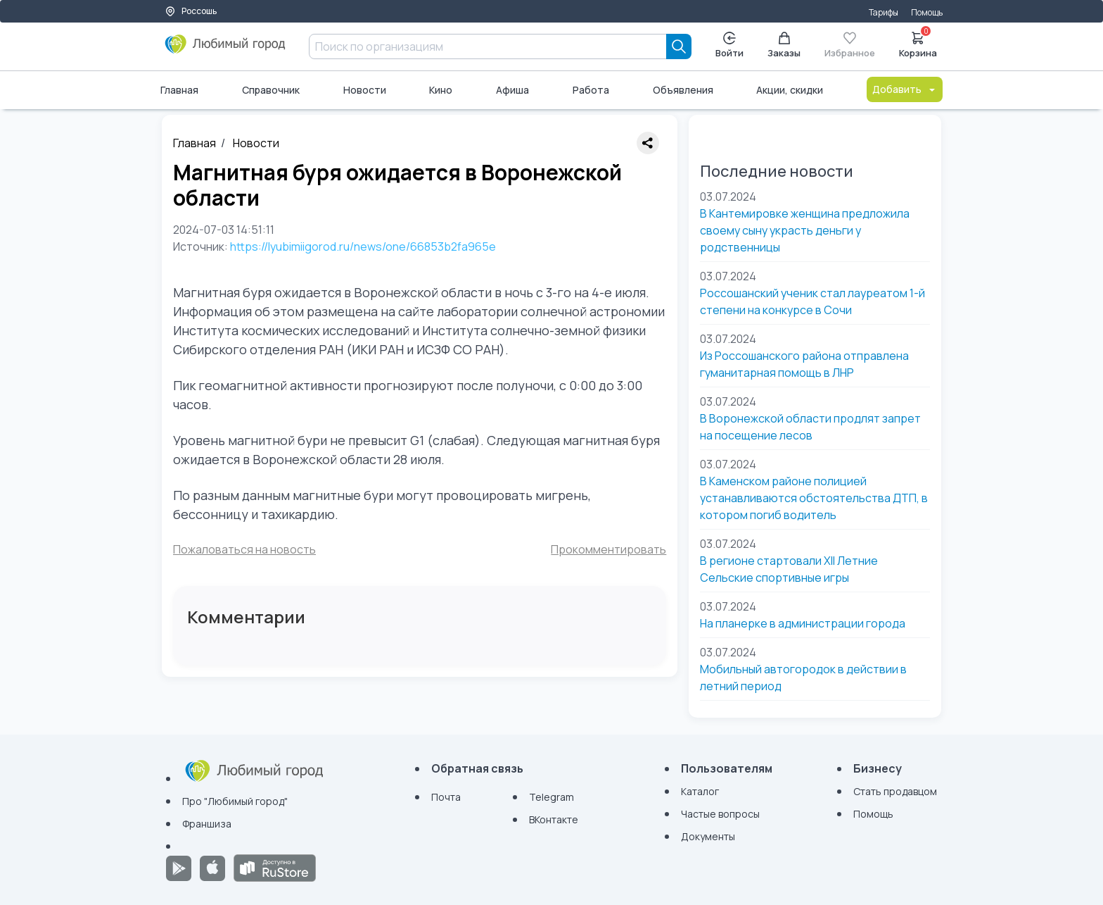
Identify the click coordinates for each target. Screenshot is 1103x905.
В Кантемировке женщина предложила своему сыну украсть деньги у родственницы (805, 230)
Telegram (551, 797)
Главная (179, 89)
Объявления (683, 89)
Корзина (918, 43)
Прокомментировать (608, 549)
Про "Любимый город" (235, 801)
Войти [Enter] (729, 45)
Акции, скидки (789, 89)
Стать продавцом (895, 791)
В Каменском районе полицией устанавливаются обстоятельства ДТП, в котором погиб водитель (814, 498)
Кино (440, 89)
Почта (446, 797)
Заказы (784, 45)
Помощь (927, 12)
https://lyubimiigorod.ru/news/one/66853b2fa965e (363, 246)
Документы (708, 836)
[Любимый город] (225, 49)
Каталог (700, 791)
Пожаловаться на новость (244, 549)
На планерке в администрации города (802, 623)
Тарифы (883, 12)
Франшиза (206, 823)
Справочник (271, 89)
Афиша (512, 89)
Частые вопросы (720, 813)
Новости (364, 89)
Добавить (904, 89)
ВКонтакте (553, 819)
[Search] (678, 46)
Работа (591, 89)
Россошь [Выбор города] (191, 11)
